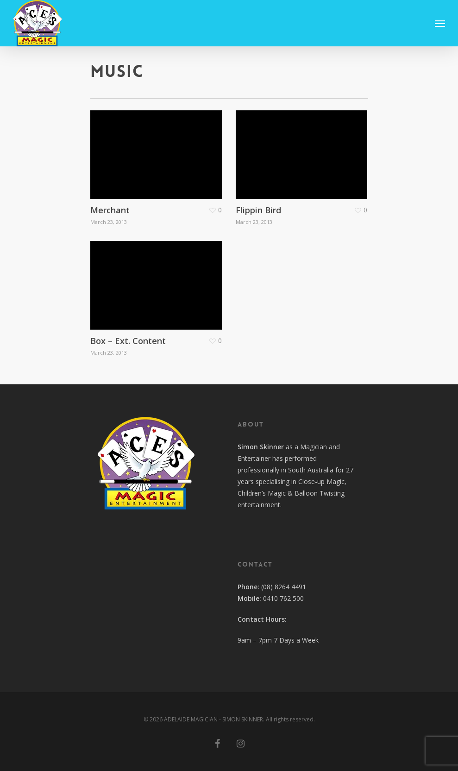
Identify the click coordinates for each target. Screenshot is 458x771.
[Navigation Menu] (440, 23)
